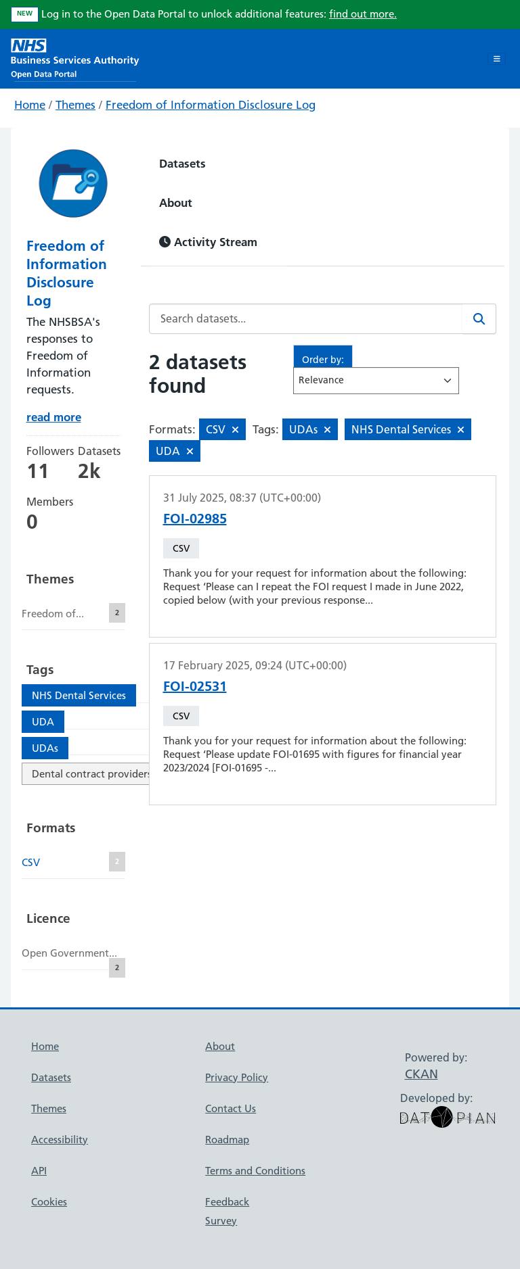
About (175, 202)
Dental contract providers (92, 773)
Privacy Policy (236, 1077)
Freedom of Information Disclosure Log (211, 105)
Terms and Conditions (255, 1170)
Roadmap (227, 1139)
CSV (181, 548)
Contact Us (230, 1108)
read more (53, 417)
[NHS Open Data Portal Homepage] (75, 57)
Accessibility (59, 1139)
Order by (321, 360)
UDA (43, 721)
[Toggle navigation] (497, 59)
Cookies (49, 1201)
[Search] (479, 319)
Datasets (182, 163)
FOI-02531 (195, 686)
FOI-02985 (195, 518)
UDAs (45, 748)
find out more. (363, 13)
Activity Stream (208, 242)
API (39, 1170)
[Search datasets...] (306, 319)
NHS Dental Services (79, 695)
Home (29, 105)
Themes (75, 105)
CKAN (421, 1074)
